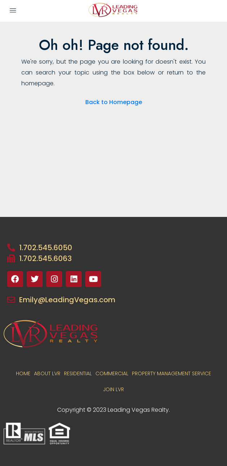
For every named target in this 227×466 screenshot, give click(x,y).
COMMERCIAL (111, 373)
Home (23, 373)
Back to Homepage (113, 102)
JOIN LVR (113, 389)
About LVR (47, 373)
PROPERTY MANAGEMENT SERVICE (171, 373)
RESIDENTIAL (78, 373)
